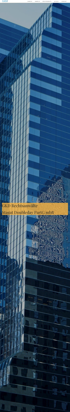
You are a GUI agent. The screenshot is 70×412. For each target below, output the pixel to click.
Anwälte (37, 1)
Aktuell (56, 1)
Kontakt (64, 1)
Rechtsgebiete (47, 1)
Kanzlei (30, 1)
